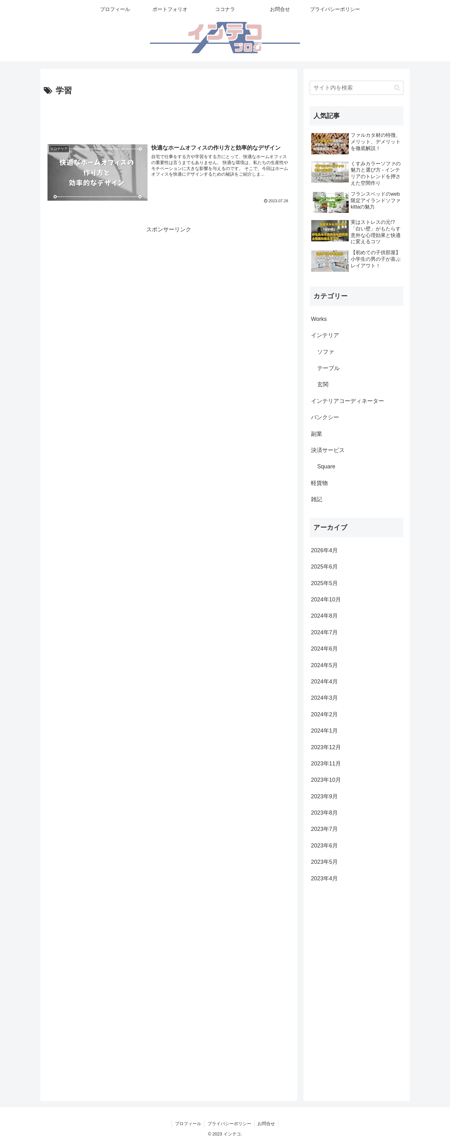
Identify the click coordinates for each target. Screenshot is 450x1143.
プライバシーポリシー (229, 1123)
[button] (397, 87)
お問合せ (266, 1123)
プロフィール (188, 1123)
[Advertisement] (169, 115)
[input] (356, 88)
